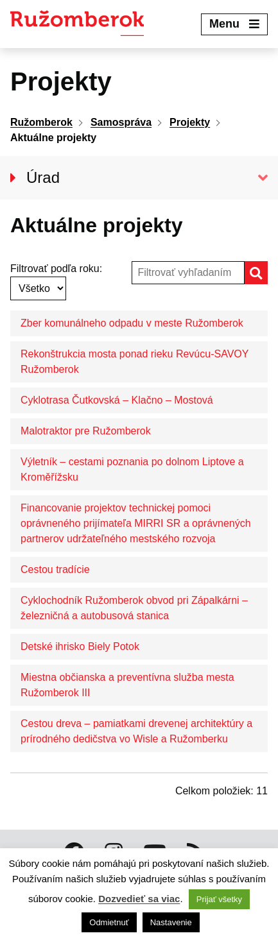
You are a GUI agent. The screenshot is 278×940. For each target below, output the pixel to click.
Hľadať (267, 272)
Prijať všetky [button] (219, 899)
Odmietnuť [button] (108, 922)
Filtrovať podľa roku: (56, 268)
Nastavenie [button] (171, 922)
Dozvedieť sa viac (139, 898)
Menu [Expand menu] (234, 23)
